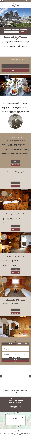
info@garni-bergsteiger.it (15, 402)
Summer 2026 (8, 343)
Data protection (22, 433)
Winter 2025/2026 (22, 343)
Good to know (15, 359)
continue (23, 31)
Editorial (18, 433)
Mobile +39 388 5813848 (15, 399)
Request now (15, 70)
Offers (15, 361)
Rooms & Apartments (15, 66)
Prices (15, 161)
